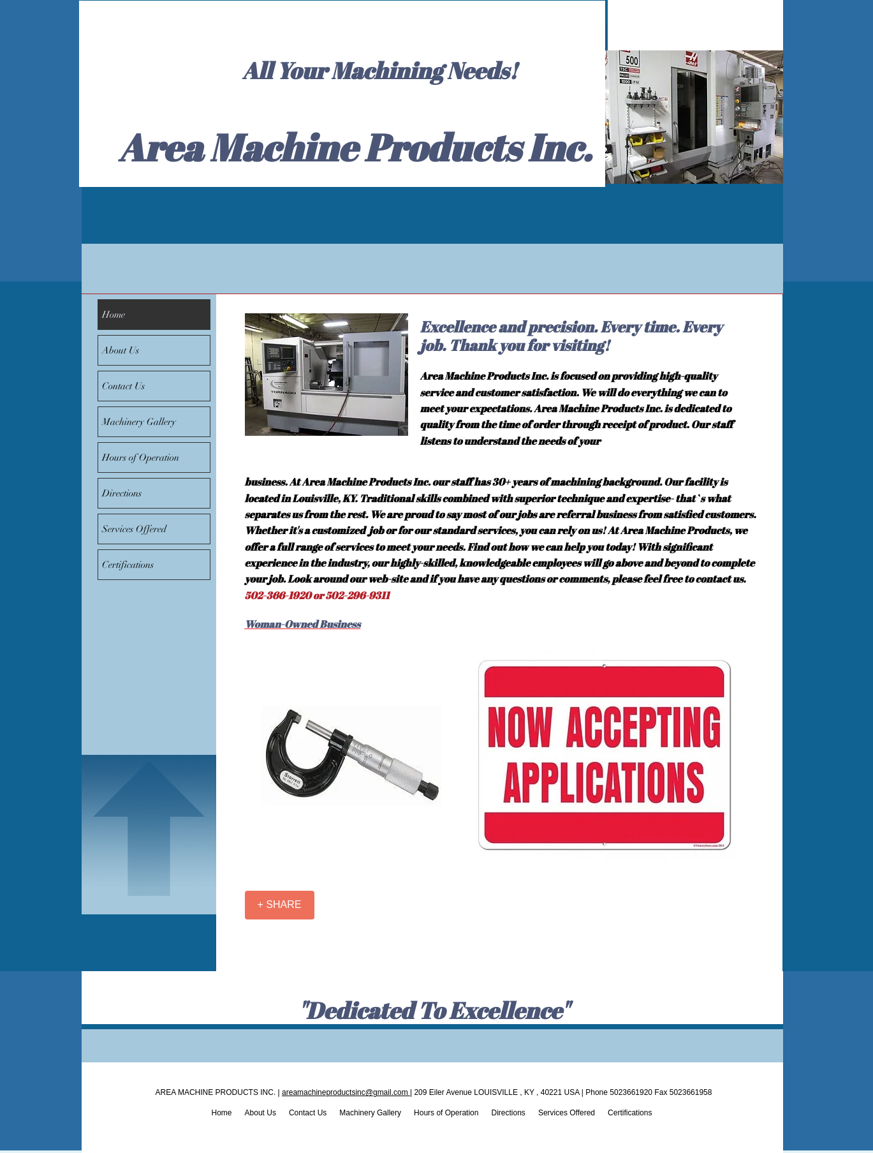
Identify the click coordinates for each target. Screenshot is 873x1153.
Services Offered (134, 529)
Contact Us (123, 386)
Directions (122, 493)
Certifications (128, 564)
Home (113, 314)
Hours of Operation (140, 457)
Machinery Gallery (139, 422)
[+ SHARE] (279, 905)
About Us (120, 350)
